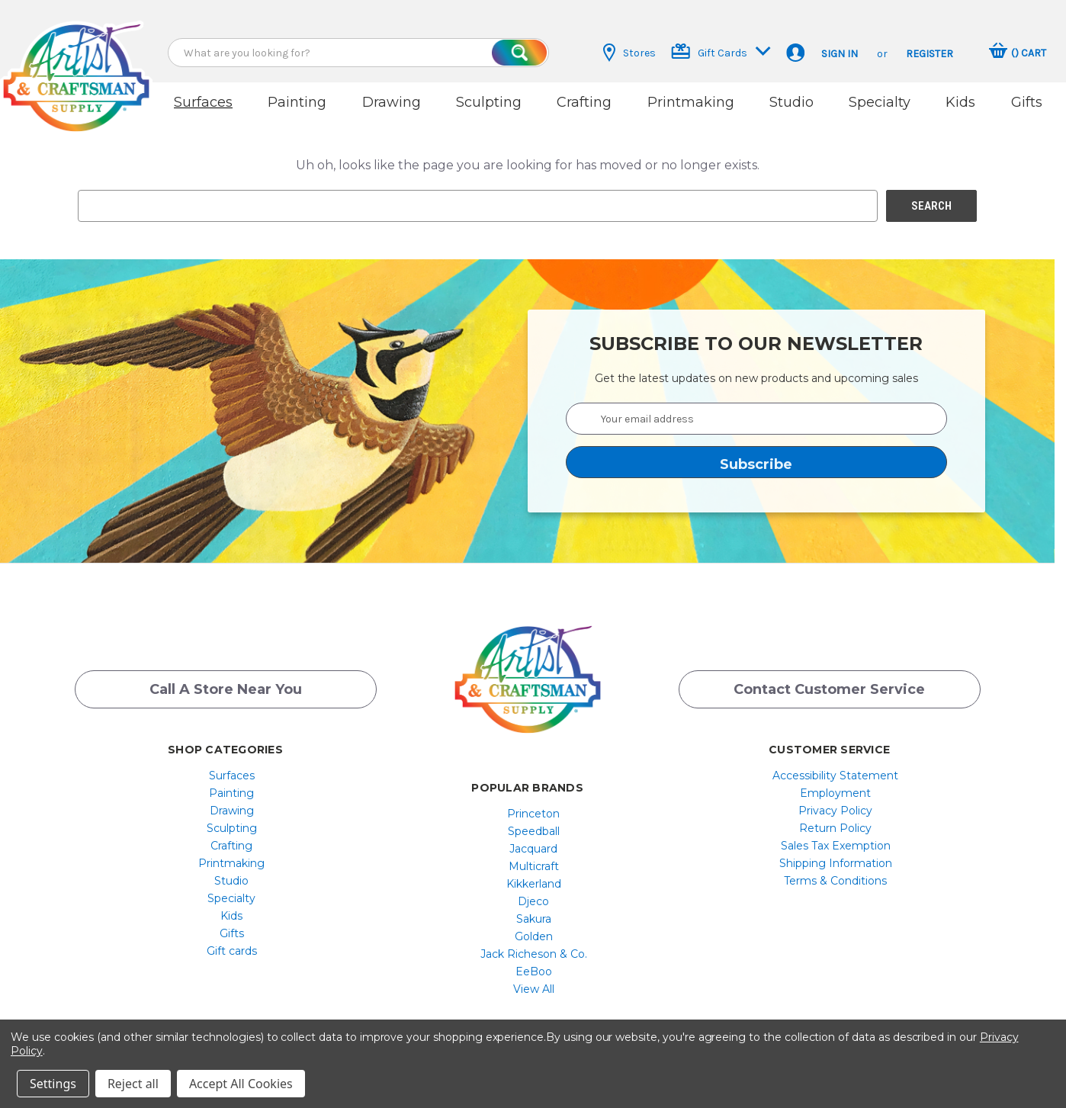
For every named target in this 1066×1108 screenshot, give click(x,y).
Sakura (533, 919)
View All (533, 989)
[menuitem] (231, 775)
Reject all (133, 1083)
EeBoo (533, 971)
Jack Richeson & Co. (533, 954)
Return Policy (835, 828)
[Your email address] (756, 419)
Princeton (533, 814)
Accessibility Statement (835, 775)
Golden (534, 936)
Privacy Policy (835, 810)
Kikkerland (533, 884)
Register (929, 53)
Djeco (533, 901)
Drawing (391, 102)
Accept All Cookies (241, 1083)
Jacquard (533, 849)
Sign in (839, 53)
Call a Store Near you (225, 689)
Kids (960, 102)
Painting (297, 102)
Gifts (1026, 102)
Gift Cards (721, 51)
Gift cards (232, 951)
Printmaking (690, 102)
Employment (835, 793)
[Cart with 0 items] (1018, 53)
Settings (53, 1083)
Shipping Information (835, 863)
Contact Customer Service (829, 689)
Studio (791, 102)
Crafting (584, 102)
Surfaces (203, 102)
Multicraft (534, 866)
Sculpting (489, 102)
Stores (629, 52)
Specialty (879, 102)
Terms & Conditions (835, 881)
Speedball (534, 831)
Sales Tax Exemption (836, 846)
